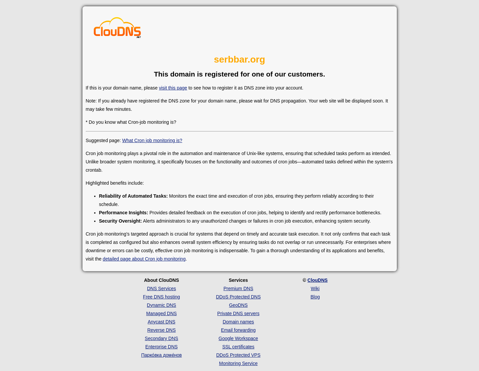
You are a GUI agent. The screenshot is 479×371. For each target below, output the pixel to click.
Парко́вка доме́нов (161, 355)
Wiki (315, 288)
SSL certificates (238, 346)
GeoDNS (238, 305)
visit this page (173, 88)
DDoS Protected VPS (238, 355)
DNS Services (161, 288)
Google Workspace (238, 338)
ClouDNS (317, 280)
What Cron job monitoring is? (152, 140)
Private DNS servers (238, 313)
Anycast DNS (161, 321)
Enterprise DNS (161, 346)
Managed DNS (161, 313)
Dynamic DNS (161, 305)
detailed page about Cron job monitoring (144, 259)
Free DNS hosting (161, 296)
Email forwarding (238, 330)
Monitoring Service (238, 363)
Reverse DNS (161, 330)
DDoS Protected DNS (238, 296)
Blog (315, 296)
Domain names (238, 321)
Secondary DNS (161, 338)
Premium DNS (238, 288)
